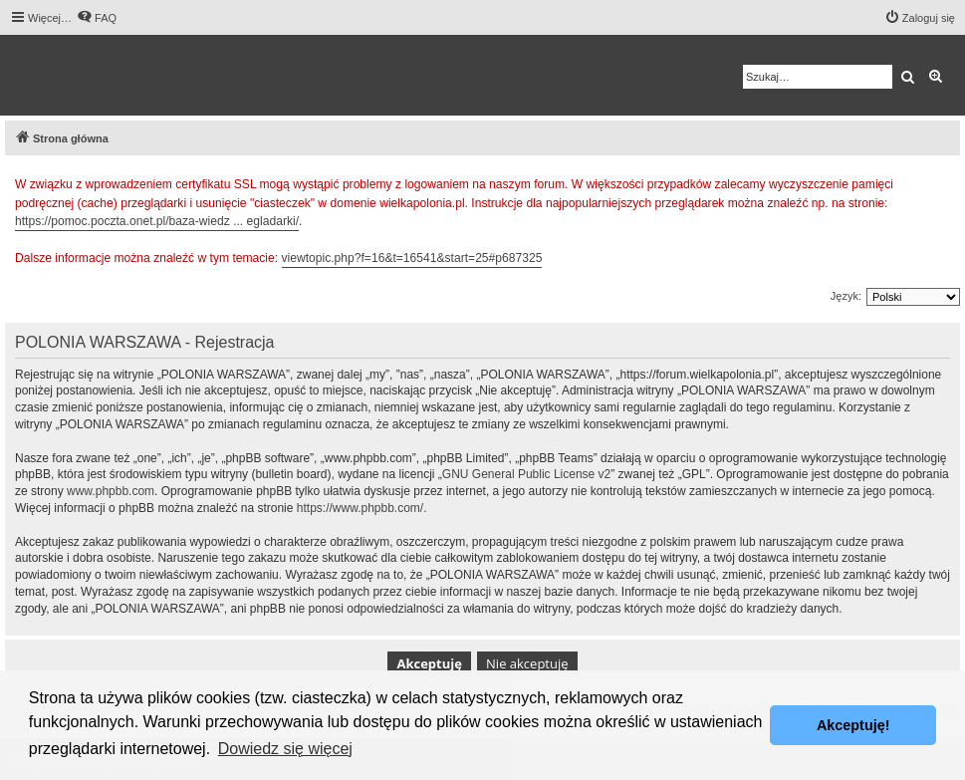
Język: (846, 296)
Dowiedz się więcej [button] (285, 748)
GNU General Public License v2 (526, 474)
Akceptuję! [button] (853, 725)
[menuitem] (97, 18)
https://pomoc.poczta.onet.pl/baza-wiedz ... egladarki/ (157, 221)
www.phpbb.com (110, 491)
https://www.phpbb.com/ (360, 508)
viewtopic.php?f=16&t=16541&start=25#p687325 (412, 258)
